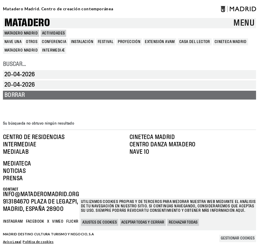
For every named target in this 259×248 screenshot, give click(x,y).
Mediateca (17, 164)
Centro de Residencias (33, 137)
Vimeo (57, 221)
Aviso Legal (12, 241)
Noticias (14, 171)
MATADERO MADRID (21, 33)
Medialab (16, 152)
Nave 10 (140, 152)
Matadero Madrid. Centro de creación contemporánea (58, 8)
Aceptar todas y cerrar (142, 222)
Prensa (13, 178)
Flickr (72, 221)
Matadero (27, 23)
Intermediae (19, 145)
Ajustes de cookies (99, 222)
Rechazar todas (183, 222)
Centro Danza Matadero (162, 145)
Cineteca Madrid (152, 137)
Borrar (14, 95)
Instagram (13, 221)
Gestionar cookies (238, 238)
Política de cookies (38, 241)
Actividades (53, 33)
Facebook (35, 221)
